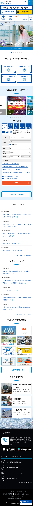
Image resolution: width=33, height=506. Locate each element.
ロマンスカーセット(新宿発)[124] (11, 163)
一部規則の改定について (9, 290)
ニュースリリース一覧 (25, 255)
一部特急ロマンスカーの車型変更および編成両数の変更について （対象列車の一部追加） (17, 282)
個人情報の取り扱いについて (22, 494)
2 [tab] (13, 52)
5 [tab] (19, 52)
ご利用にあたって (21, 492)
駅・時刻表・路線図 (3, 19)
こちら (20, 442)
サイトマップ (10, 492)
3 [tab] (15, 52)
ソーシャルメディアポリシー (16, 496)
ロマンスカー (17, 19)
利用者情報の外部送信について (17, 498)
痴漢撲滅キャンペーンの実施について (13, 250)
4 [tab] (17, 52)
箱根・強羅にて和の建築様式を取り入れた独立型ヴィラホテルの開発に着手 (17, 216)
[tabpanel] (16, 35)
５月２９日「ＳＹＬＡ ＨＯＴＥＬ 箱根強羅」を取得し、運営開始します (17, 225)
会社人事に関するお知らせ (10, 243)
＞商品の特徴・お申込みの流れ (9, 179)
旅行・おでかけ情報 (17, 194)
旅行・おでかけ (25, 19)
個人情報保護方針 (7, 494)
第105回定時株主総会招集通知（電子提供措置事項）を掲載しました (16, 272)
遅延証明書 (25, 12)
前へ (8, 52)
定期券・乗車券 (10, 19)
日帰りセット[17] (7, 172)
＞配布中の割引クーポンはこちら (10, 176)
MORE (30, 17)
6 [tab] (20, 117)
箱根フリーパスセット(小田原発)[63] (11, 169)
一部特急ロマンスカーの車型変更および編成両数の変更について (17, 308)
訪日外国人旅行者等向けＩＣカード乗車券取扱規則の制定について (17, 299)
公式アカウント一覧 (26, 482)
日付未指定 (14, 144)
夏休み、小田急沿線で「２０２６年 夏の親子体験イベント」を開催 (16, 235)
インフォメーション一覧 (24, 314)
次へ (24, 52)
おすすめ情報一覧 (17, 370)
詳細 (9, 12)
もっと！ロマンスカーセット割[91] (21, 172)
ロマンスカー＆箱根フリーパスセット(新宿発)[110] (15, 166)
